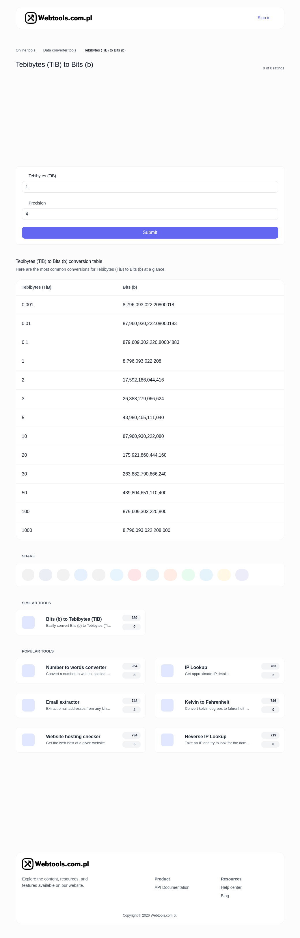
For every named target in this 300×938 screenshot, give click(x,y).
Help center (231, 887)
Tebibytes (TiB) (41, 176)
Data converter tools (60, 50)
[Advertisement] (150, 118)
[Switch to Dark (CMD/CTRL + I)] (275, 862)
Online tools (26, 50)
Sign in (264, 17)
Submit (150, 232)
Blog (225, 895)
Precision (36, 203)
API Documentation (171, 887)
